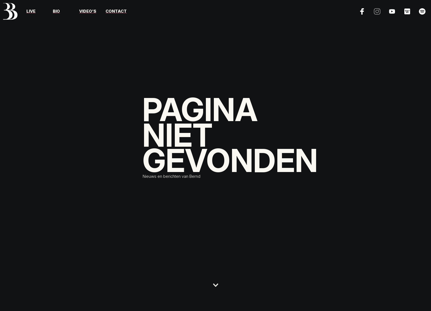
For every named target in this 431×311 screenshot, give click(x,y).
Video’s (87, 11)
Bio (56, 11)
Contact (116, 11)
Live (30, 11)
